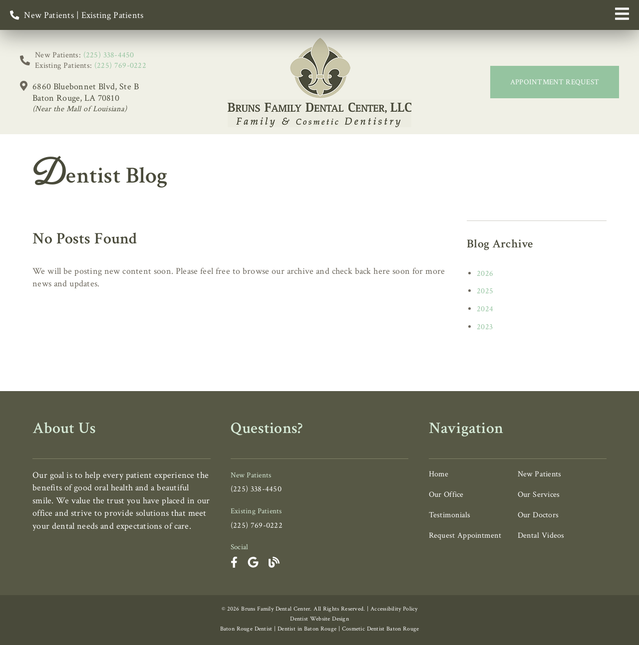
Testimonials (450, 515)
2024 (485, 309)
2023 (485, 327)
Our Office (446, 494)
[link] (319, 82)
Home (439, 474)
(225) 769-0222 (120, 65)
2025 (485, 291)
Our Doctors (538, 515)
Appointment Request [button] (554, 82)
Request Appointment (465, 535)
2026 (485, 273)
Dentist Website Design (319, 619)
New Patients (49, 15)
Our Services (539, 494)
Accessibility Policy (394, 609)
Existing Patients (112, 15)
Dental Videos (541, 535)
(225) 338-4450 (108, 55)
